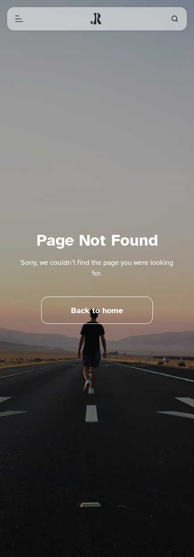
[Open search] (174, 19)
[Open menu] (19, 19)
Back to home (97, 310)
